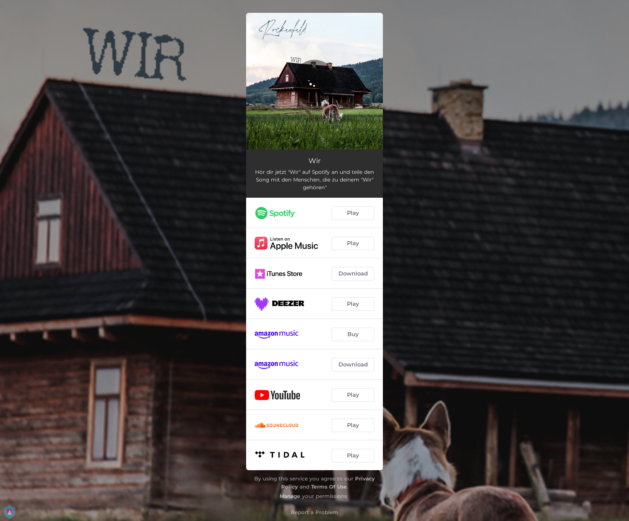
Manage (289, 496)
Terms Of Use (329, 486)
